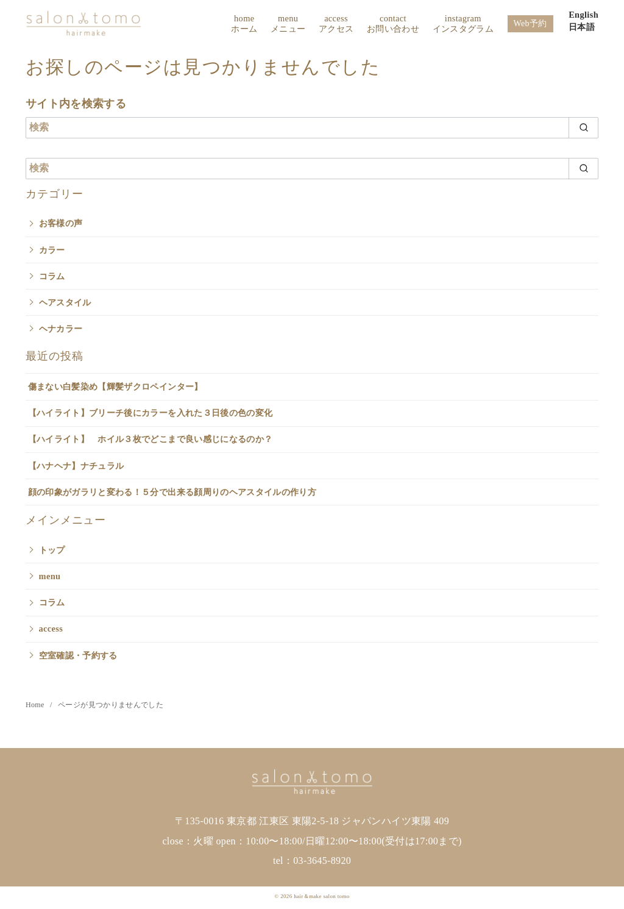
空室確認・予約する (78, 655)
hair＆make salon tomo (321, 896)
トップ (52, 550)
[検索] (312, 127)
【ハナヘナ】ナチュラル (76, 466)
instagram (463, 24)
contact (393, 24)
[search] (583, 127)
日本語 (582, 27)
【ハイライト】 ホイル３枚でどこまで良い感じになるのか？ (150, 439)
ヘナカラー (61, 328)
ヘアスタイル (65, 302)
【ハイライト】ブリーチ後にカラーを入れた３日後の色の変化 (150, 413)
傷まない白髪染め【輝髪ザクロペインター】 (115, 386)
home (244, 24)
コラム (52, 276)
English (583, 15)
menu (288, 24)
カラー (52, 250)
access (336, 24)
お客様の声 (61, 223)
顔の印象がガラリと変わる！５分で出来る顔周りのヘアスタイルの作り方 (172, 492)
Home (36, 704)
